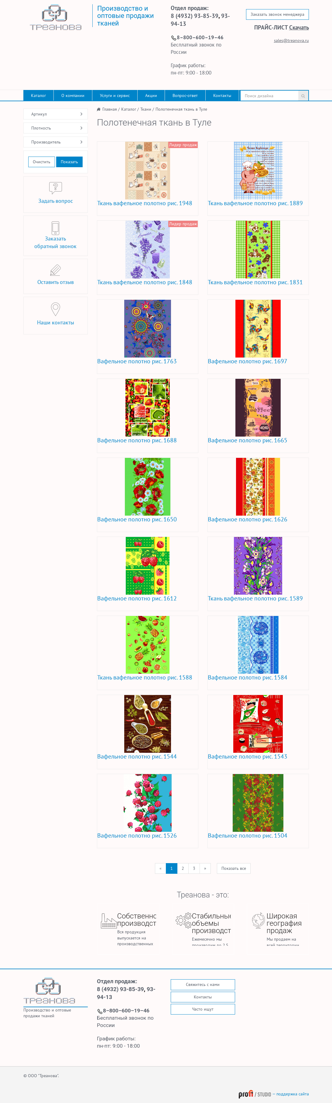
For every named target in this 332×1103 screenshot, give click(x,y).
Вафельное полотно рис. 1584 (247, 677)
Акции (151, 95)
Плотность (41, 128)
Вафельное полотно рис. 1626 (247, 519)
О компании (72, 95)
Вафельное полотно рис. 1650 (137, 519)
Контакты (222, 95)
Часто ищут (203, 1009)
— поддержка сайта (273, 1094)
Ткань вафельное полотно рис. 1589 (255, 598)
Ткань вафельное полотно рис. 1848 (144, 282)
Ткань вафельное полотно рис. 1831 (255, 282)
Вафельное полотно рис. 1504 (247, 835)
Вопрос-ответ (185, 95)
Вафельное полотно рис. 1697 (247, 361)
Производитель (46, 142)
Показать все (233, 868)
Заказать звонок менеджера (277, 14)
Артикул (39, 114)
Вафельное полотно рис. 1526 (137, 835)
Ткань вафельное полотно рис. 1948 (144, 203)
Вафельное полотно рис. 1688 (137, 440)
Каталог (38, 95)
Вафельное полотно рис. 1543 (247, 756)
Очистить (41, 161)
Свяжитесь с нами (203, 984)
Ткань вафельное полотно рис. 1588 (144, 677)
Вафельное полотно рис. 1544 (137, 756)
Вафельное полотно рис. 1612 (137, 598)
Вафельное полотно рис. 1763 (137, 361)
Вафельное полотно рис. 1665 (247, 440)
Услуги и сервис (115, 95)
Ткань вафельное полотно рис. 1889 (255, 203)
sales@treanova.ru (291, 40)
